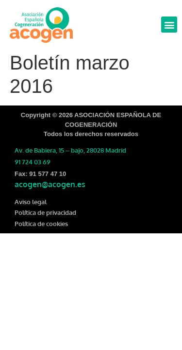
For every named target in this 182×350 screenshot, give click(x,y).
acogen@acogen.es (50, 184)
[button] (169, 25)
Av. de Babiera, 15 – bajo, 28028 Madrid (70, 150)
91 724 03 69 (32, 162)
